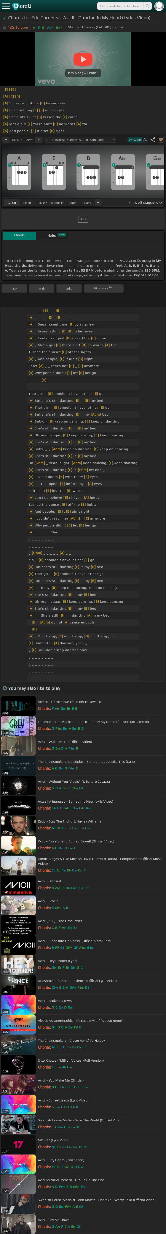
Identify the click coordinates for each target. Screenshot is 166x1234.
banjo (72, 202)
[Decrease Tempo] (6, 140)
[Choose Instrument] (98, 202)
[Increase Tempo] (39, 140)
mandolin (57, 202)
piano (27, 202)
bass (87, 202)
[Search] (147, 6)
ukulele (42, 202)
